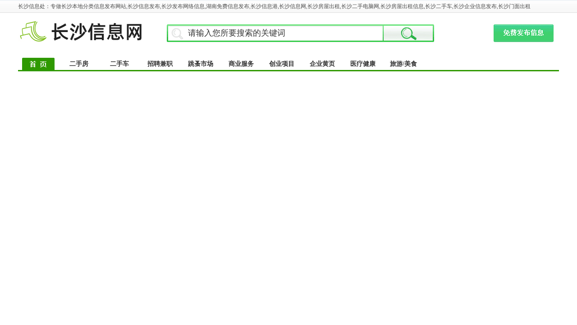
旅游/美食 (403, 63)
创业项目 (281, 63)
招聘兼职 (160, 63)
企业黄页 (322, 63)
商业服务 (241, 63)
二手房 (78, 63)
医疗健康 (363, 63)
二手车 (119, 63)
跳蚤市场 (200, 63)
